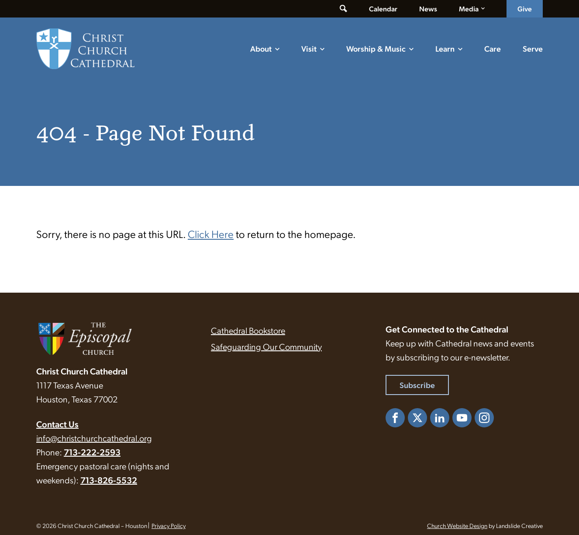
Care (492, 48)
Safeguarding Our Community (266, 346)
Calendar (383, 8)
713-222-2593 (92, 452)
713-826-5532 (108, 480)
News (428, 8)
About (261, 48)
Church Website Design (457, 525)
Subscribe (417, 385)
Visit (309, 48)
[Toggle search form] (343, 8)
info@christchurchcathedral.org (94, 438)
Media (469, 8)
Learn (445, 48)
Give (524, 8)
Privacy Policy (169, 525)
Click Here (211, 234)
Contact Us (57, 424)
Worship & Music (376, 48)
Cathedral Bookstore (248, 330)
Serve (533, 48)
